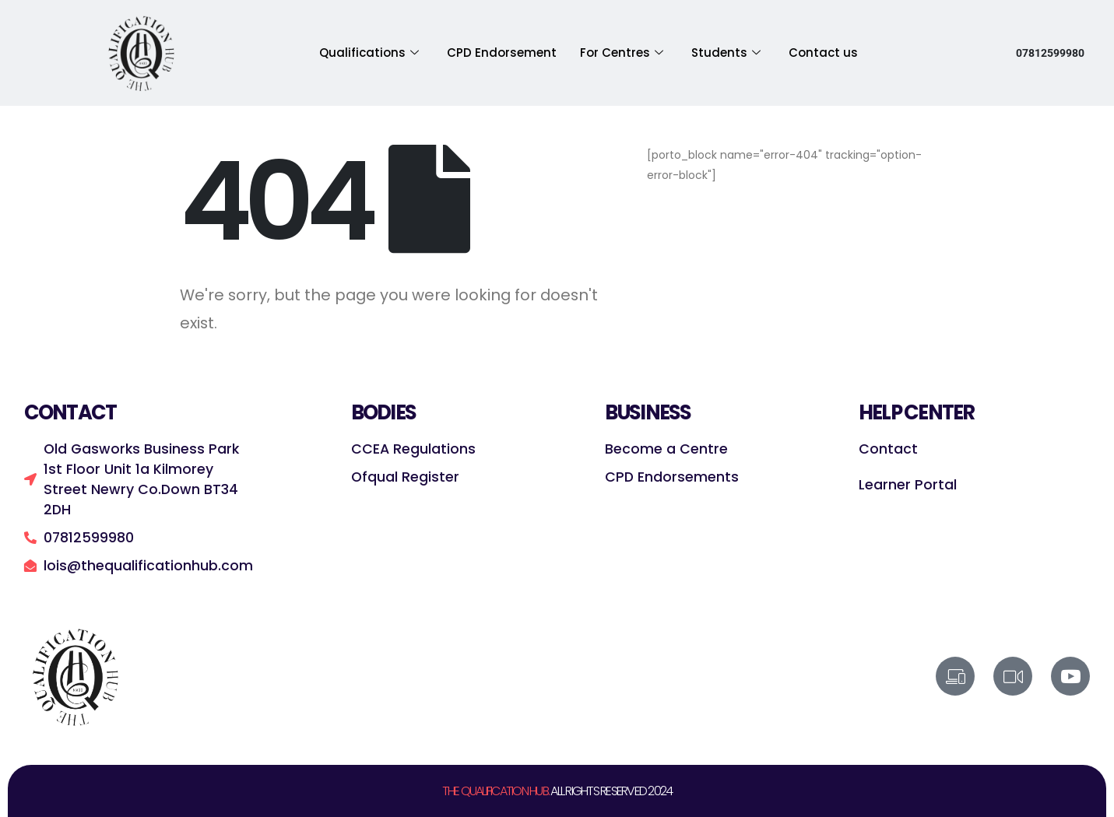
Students (726, 53)
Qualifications (369, 53)
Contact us (823, 52)
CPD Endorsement (502, 52)
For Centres (621, 53)
